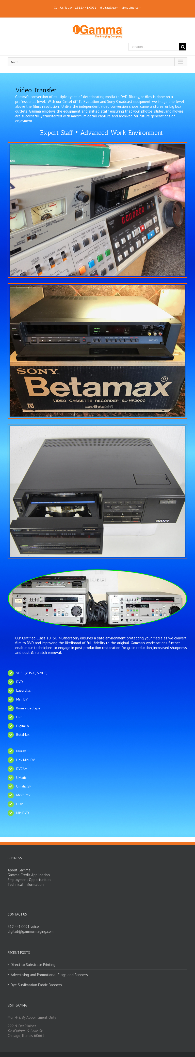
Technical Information (26, 884)
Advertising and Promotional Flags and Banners (49, 974)
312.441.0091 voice (23, 926)
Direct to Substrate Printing (33, 964)
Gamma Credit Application (29, 874)
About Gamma (19, 870)
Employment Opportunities (29, 879)
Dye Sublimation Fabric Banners (36, 984)
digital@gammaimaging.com (120, 7)
